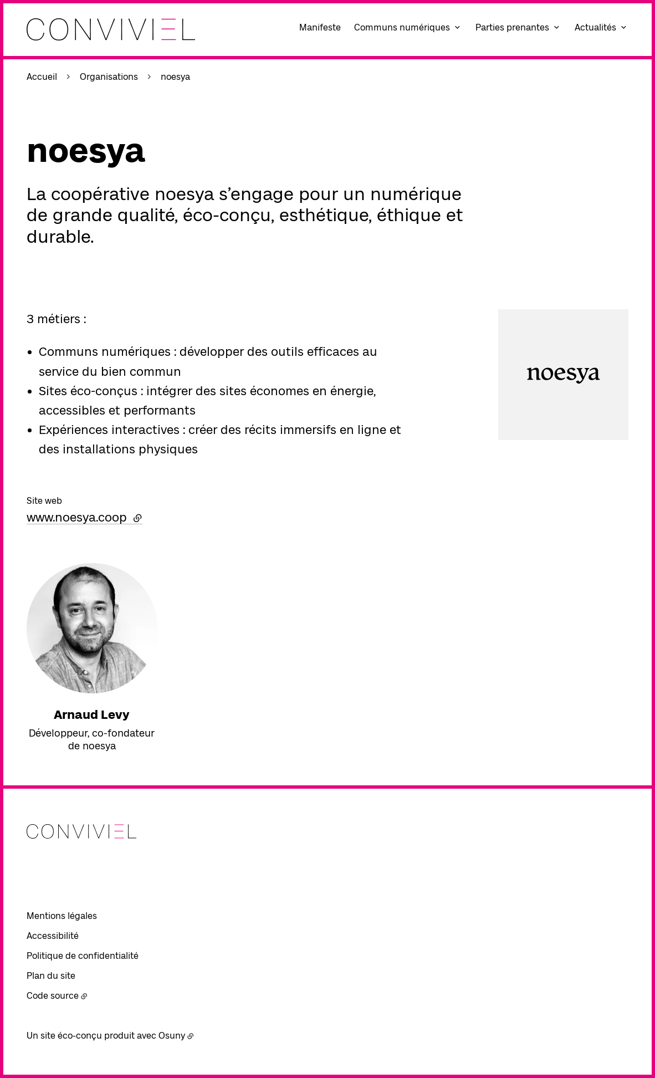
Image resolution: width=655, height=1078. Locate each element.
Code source (53, 995)
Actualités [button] (595, 27)
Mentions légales (62, 916)
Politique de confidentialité (83, 956)
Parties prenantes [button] (512, 27)
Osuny (171, 1035)
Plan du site (51, 975)
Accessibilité (53, 936)
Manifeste (320, 27)
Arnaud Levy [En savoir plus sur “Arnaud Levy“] (92, 714)
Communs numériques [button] (402, 27)
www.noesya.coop (84, 517)
